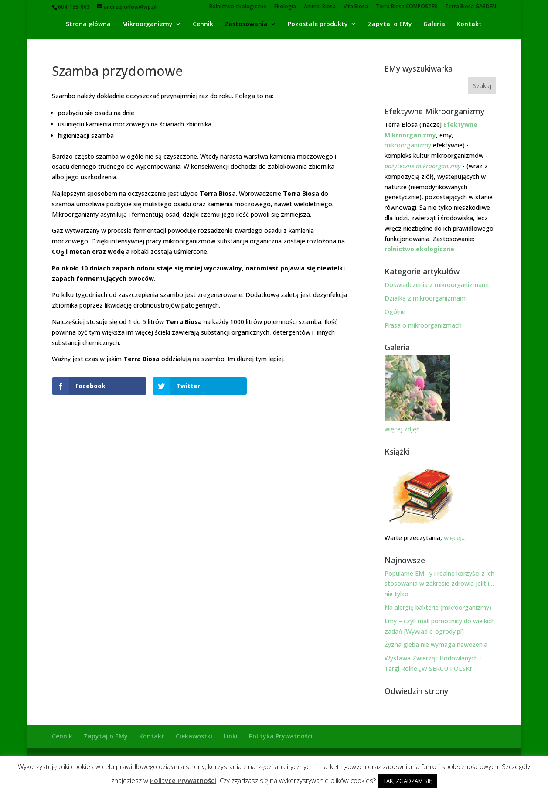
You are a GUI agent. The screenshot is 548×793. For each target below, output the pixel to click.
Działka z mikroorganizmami (426, 298)
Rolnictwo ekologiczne (237, 7)
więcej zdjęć (402, 429)
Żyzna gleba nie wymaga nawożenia (436, 644)
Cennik (203, 24)
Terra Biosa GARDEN (470, 7)
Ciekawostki (194, 736)
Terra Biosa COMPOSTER (406, 7)
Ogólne (395, 312)
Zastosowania (246, 24)
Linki (231, 736)
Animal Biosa (320, 7)
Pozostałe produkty (318, 24)
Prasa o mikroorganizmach (423, 325)
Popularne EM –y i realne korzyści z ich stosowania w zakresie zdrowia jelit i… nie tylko (439, 583)
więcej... (454, 537)
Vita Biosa (356, 7)
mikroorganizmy (408, 145)
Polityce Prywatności (183, 780)
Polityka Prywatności (281, 736)
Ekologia (285, 7)
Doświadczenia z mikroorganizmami (437, 284)
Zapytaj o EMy (390, 24)
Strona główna (88, 24)
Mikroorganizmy (147, 24)
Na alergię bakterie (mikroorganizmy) (438, 607)
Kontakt (469, 24)
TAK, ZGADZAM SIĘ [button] (407, 781)
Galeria (434, 24)
